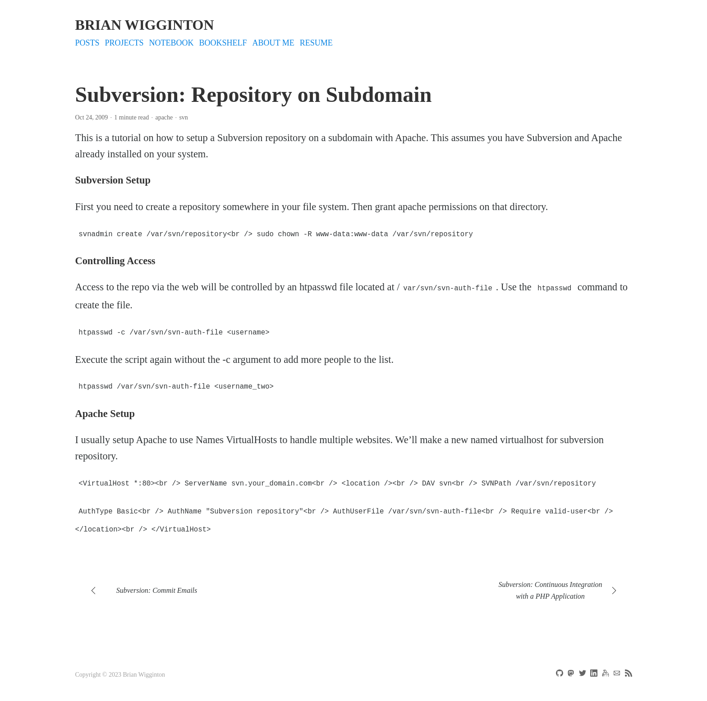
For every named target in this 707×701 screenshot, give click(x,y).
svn (183, 117)
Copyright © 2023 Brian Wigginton (120, 668)
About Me (273, 42)
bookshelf (223, 42)
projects (124, 42)
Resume (316, 42)
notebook (171, 42)
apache (164, 117)
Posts (87, 42)
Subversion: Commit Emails (156, 584)
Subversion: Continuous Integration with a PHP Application (550, 584)
